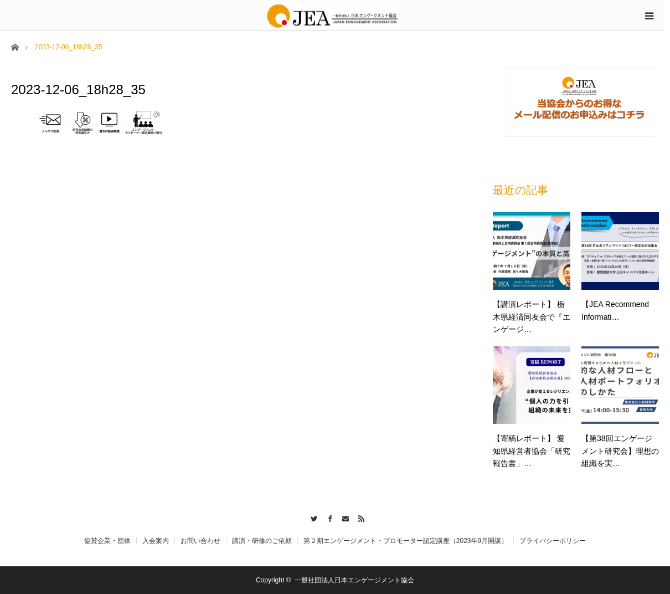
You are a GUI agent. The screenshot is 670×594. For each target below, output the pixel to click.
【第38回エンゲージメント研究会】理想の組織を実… (620, 451)
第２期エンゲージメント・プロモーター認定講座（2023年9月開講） (405, 540)
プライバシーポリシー (552, 540)
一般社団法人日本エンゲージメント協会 (354, 580)
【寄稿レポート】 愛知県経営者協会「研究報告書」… (531, 451)
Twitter (311, 517)
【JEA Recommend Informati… (615, 310)
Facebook (327, 517)
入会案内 (155, 540)
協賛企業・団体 (107, 540)
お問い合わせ (200, 540)
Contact (343, 517)
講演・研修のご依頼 (262, 540)
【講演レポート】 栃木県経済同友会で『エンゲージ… (531, 317)
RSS (359, 517)
